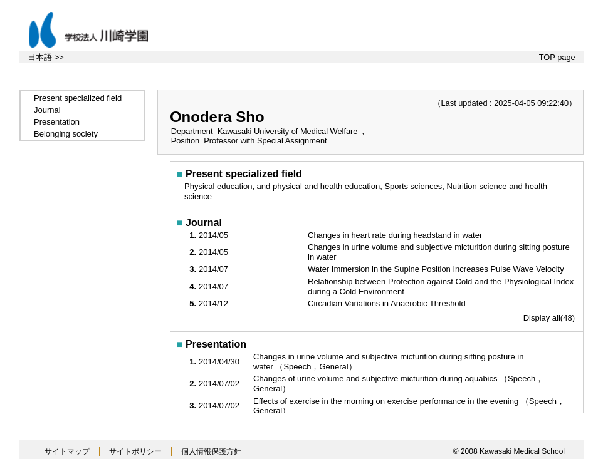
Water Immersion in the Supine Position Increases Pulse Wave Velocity (437, 269)
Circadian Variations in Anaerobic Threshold (388, 303)
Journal (47, 110)
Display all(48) (549, 317)
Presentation (57, 121)
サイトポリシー (135, 451)
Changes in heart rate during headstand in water (396, 235)
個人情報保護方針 (211, 451)
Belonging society (66, 133)
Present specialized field (78, 98)
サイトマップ (67, 451)
